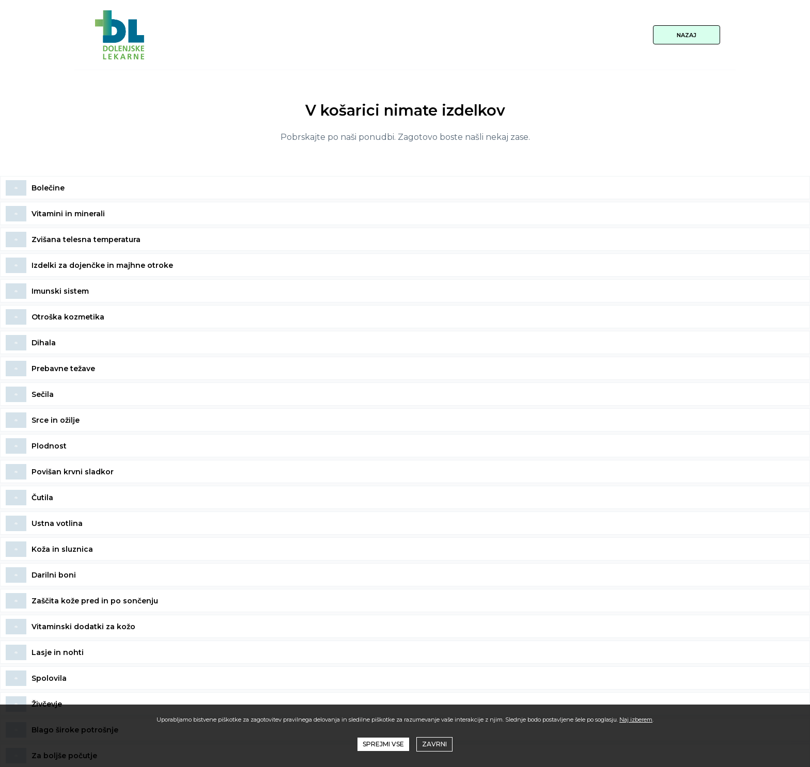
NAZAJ (686, 35)
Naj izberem (635, 719)
